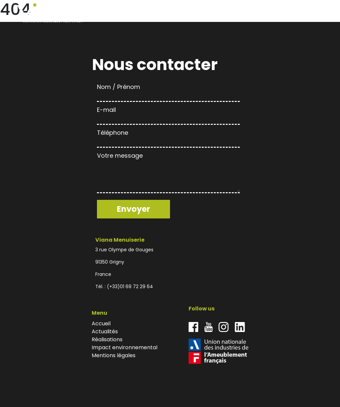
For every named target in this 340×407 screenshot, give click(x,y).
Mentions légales (113, 355)
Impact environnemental (282, 13)
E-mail (168, 114)
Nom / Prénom (168, 91)
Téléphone (168, 137)
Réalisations (244, 13)
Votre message (168, 173)
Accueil (193, 13)
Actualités (216, 13)
